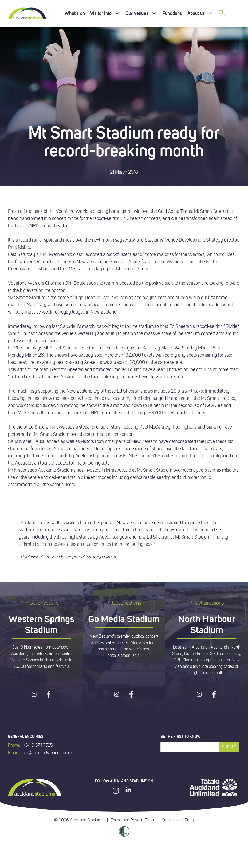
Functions (172, 13)
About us (196, 13)
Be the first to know (180, 736)
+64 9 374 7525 (38, 745)
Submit (229, 747)
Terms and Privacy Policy (133, 820)
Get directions (41, 603)
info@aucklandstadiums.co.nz (47, 753)
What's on (75, 13)
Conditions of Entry (178, 820)
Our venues (136, 13)
